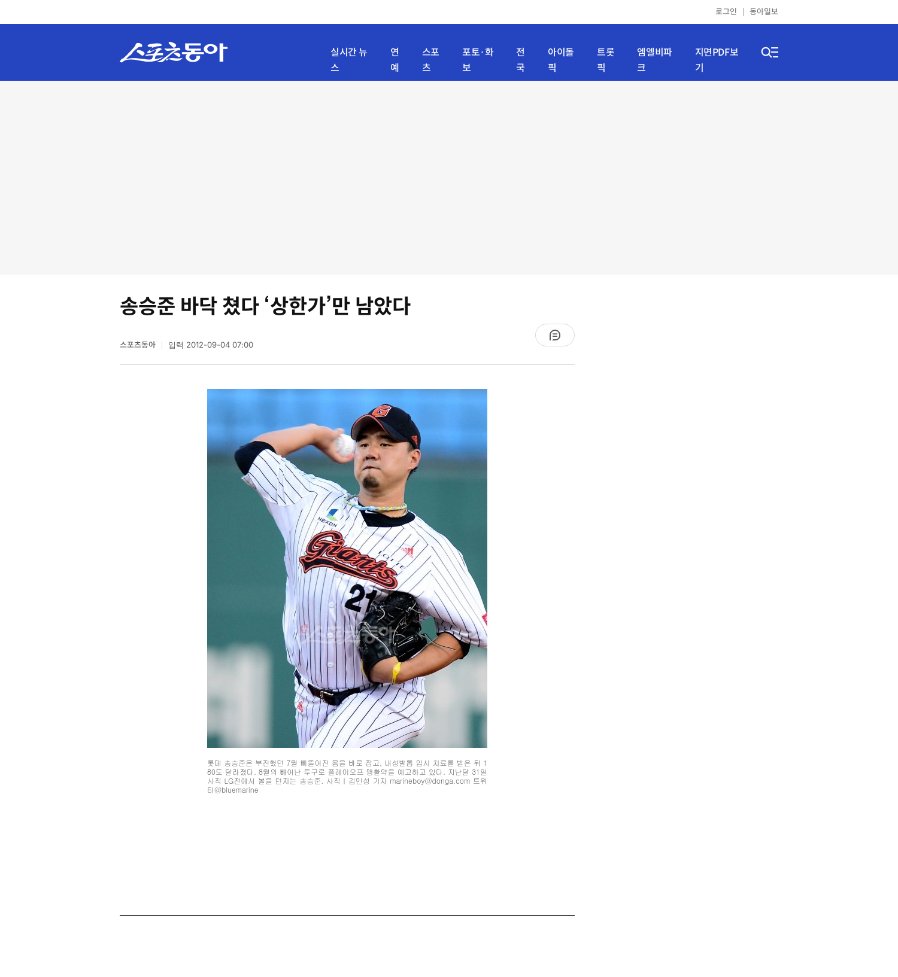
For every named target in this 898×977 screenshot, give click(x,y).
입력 (210, 344)
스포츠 (430, 60)
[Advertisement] (449, 176)
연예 (394, 60)
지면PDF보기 (717, 60)
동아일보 (764, 12)
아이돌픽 (561, 60)
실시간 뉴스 (349, 60)
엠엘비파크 (654, 60)
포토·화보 (477, 60)
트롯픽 (605, 60)
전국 (520, 60)
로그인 (726, 12)
